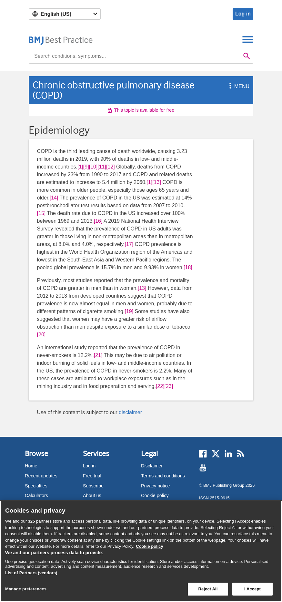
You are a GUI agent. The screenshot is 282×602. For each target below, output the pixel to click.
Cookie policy (155, 495)
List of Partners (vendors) (31, 572)
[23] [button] (169, 386)
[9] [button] (86, 166)
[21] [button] (98, 355)
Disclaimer (152, 465)
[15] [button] (41, 213)
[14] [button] (54, 197)
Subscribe (93, 485)
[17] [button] (129, 244)
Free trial (92, 475)
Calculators (36, 495)
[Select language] (65, 14)
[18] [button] (188, 267)
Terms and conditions (163, 475)
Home (31, 465)
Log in (243, 13)
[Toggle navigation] (247, 39)
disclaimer (130, 412)
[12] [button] (110, 166)
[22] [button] (160, 386)
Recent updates (41, 475)
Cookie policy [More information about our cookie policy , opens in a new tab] (149, 546)
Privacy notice (155, 485)
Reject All (207, 589)
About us (92, 495)
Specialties (36, 485)
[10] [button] (93, 166)
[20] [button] (41, 334)
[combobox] (134, 56)
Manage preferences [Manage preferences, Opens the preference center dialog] (25, 589)
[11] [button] (101, 166)
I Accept (252, 589)
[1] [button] (80, 166)
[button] (229, 86)
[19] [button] (129, 311)
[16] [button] (98, 221)
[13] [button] (156, 182)
